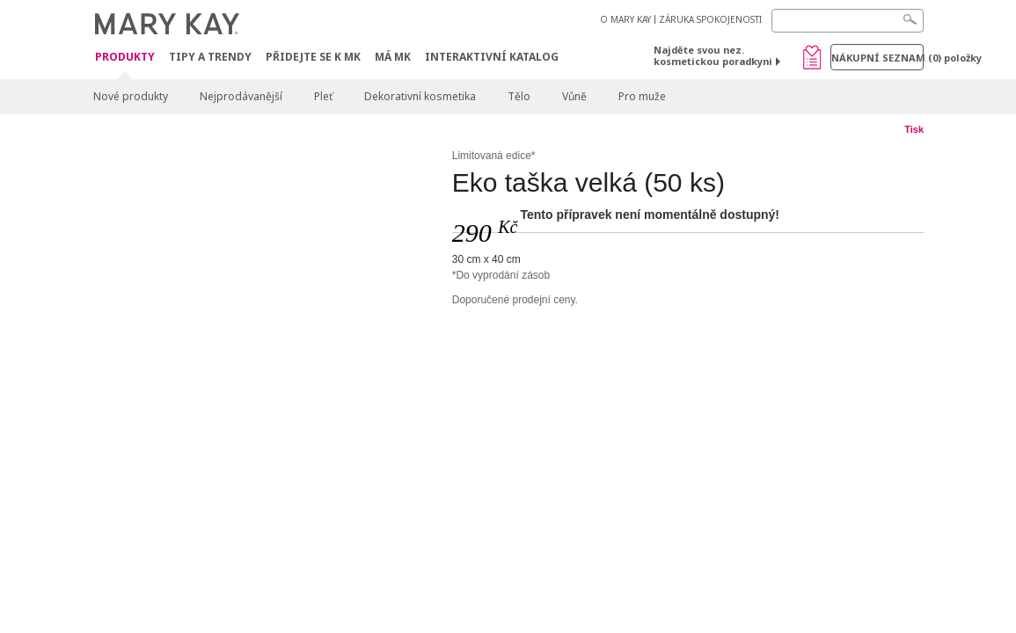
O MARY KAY (625, 19)
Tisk (914, 129)
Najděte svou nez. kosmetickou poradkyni (713, 55)
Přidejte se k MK (313, 56)
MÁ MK (393, 56)
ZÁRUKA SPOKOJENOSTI (710, 19)
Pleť (323, 96)
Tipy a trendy (210, 56)
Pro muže (642, 96)
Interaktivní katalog (492, 56)
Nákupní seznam (877, 57)
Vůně (574, 96)
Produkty (125, 57)
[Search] (847, 21)
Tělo (519, 96)
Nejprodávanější (241, 96)
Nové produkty (130, 96)
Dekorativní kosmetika (420, 96)
